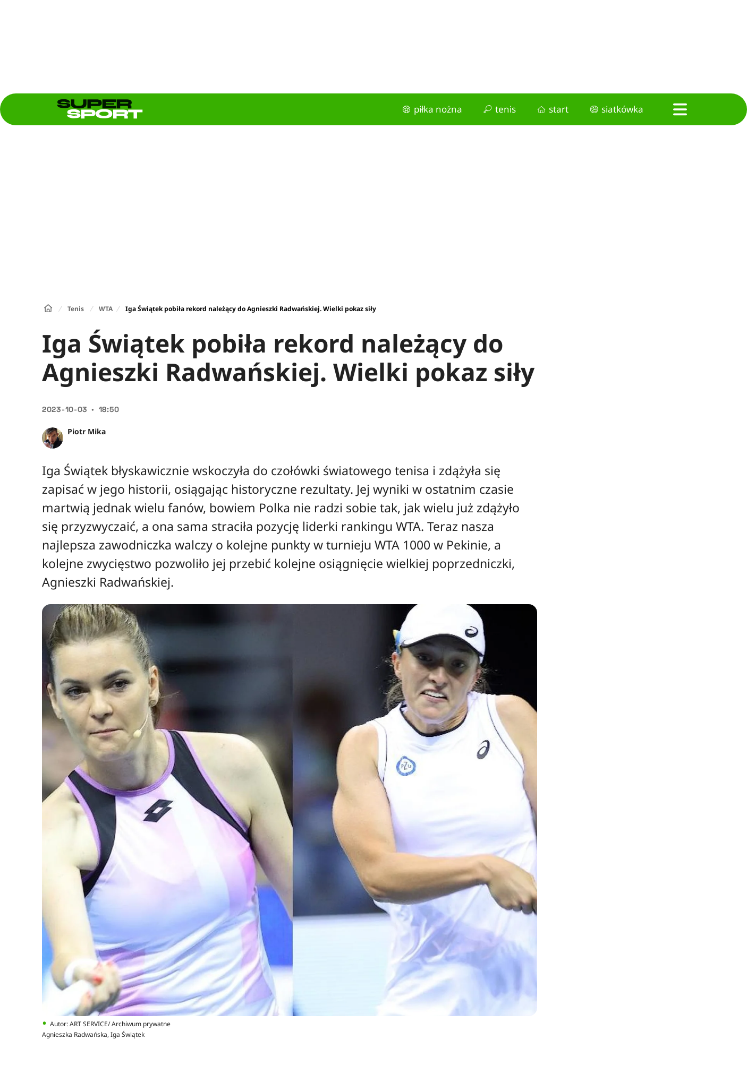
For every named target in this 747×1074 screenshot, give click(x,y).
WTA (106, 308)
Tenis (75, 308)
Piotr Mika (86, 431)
